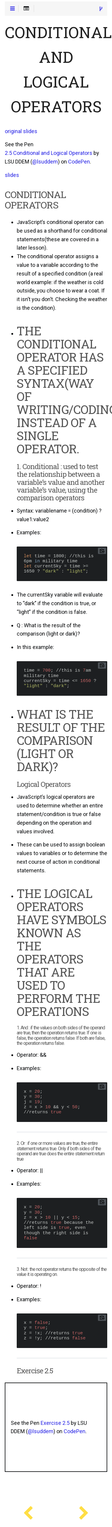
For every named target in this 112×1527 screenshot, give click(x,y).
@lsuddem (45, 162)
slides (12, 175)
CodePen (79, 162)
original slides (21, 131)
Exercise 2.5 (55, 1423)
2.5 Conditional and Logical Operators (48, 153)
